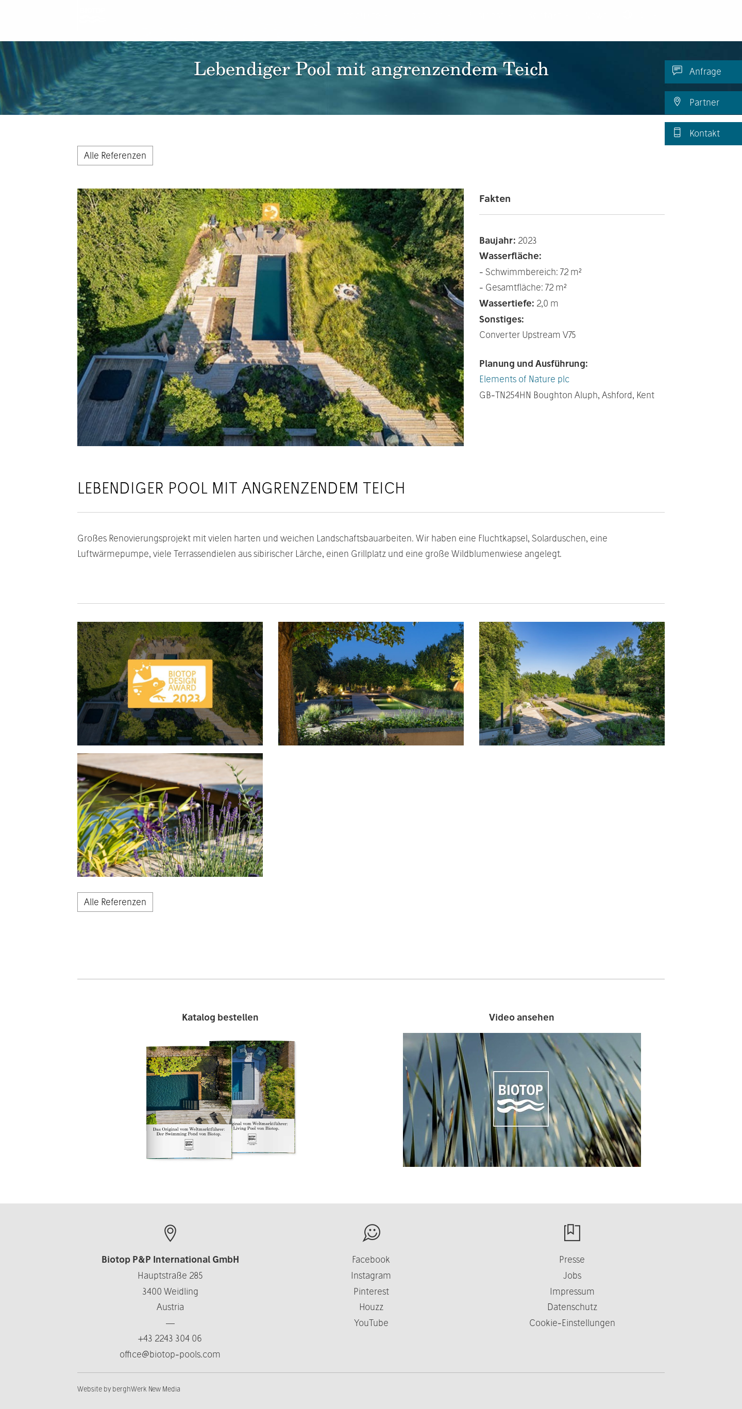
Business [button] (489, 25)
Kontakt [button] (548, 25)
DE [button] (640, 25)
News (596, 25)
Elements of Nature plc (524, 379)
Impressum (572, 1291)
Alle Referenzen (115, 155)
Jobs (572, 1275)
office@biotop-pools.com (170, 1354)
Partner (695, 102)
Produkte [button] (364, 25)
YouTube (371, 1322)
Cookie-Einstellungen (572, 1322)
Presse (572, 1259)
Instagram (371, 1275)
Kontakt (696, 133)
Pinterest (371, 1291)
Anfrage (696, 71)
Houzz (371, 1306)
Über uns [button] (427, 25)
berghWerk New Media (146, 1389)
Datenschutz (572, 1306)
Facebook (371, 1259)
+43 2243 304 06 (170, 1338)
